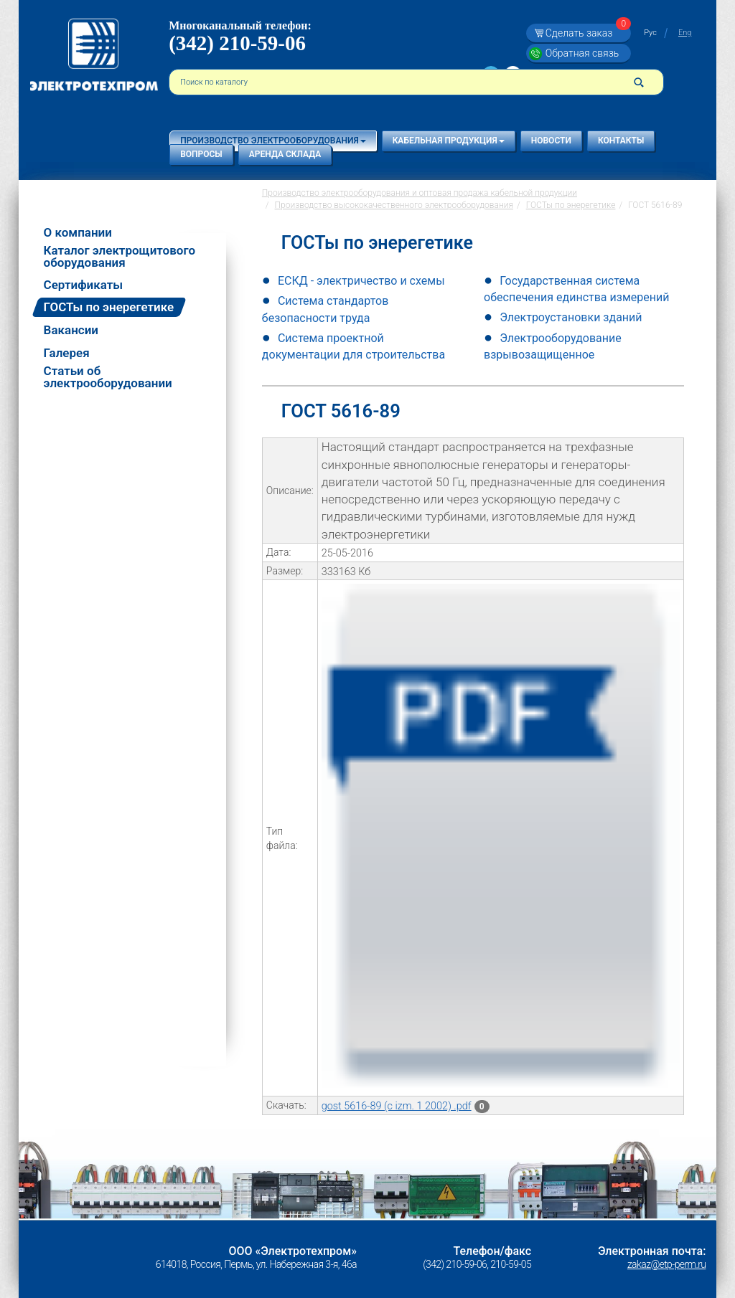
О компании (78, 233)
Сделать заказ (586, 33)
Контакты (621, 141)
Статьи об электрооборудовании (108, 377)
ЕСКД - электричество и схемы (361, 281)
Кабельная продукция (449, 141)
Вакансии (71, 330)
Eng (684, 32)
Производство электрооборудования (272, 141)
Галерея (67, 353)
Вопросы (201, 154)
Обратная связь (582, 53)
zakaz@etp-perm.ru (666, 1264)
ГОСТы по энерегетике (109, 307)
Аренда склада (285, 154)
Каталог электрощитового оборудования (119, 257)
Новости (551, 141)
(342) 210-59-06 (237, 43)
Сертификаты (83, 285)
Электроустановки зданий (571, 317)
